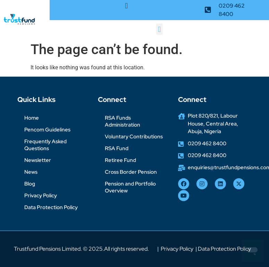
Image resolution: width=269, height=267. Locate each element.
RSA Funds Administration (122, 121)
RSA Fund (116, 148)
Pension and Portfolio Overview (130, 187)
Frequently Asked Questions (45, 145)
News (30, 172)
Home (31, 117)
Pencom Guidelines (47, 129)
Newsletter (37, 160)
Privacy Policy (40, 195)
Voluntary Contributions (134, 136)
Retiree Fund (120, 160)
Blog (29, 183)
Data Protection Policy (51, 207)
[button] (126, 5)
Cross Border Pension (131, 172)
